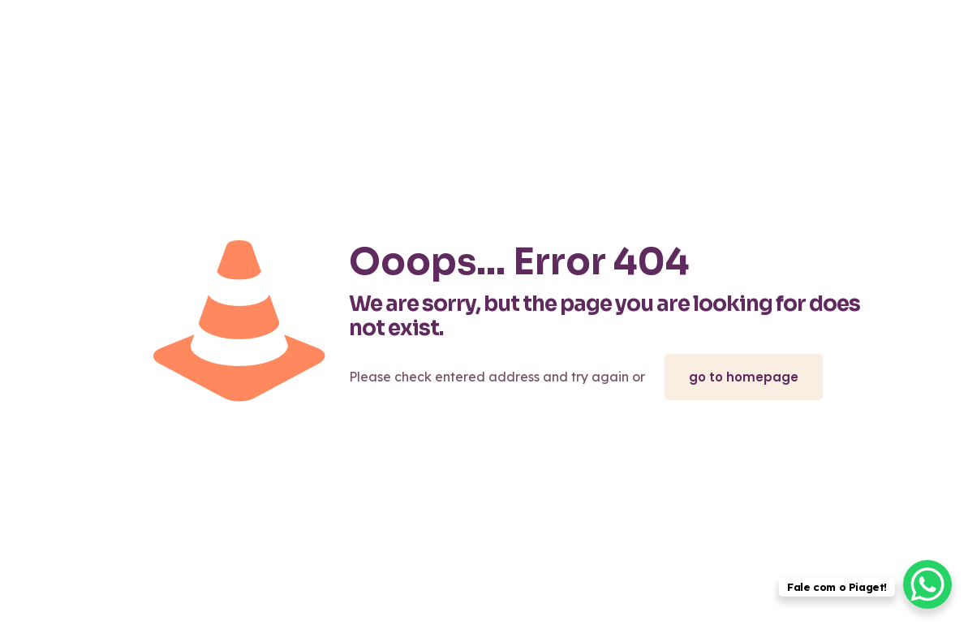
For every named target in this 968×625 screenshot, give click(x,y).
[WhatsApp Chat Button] (927, 584)
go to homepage (743, 377)
